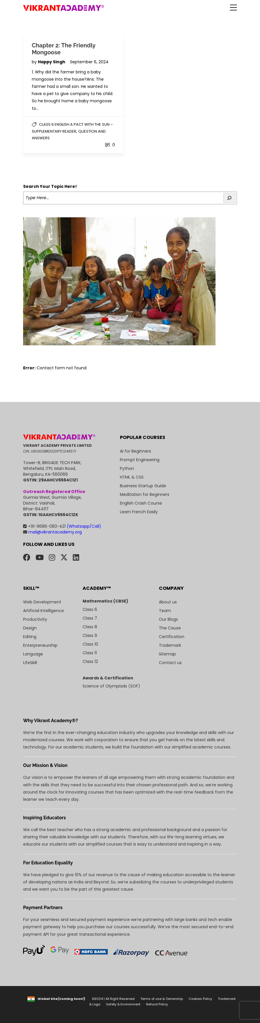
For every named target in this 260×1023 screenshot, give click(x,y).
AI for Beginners (135, 451)
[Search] (229, 198)
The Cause (170, 628)
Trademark (170, 645)
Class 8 (90, 627)
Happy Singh (52, 62)
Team (165, 611)
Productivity (35, 619)
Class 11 (90, 653)
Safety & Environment (123, 1004)
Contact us (170, 663)
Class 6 (90, 609)
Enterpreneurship (40, 645)
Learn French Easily (139, 512)
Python (127, 468)
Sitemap (167, 654)
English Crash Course (141, 503)
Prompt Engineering (139, 460)
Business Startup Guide (143, 486)
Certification (171, 637)
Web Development (42, 602)
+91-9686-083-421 (62, 526)
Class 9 (90, 635)
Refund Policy (157, 1004)
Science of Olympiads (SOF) (111, 686)
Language (33, 654)
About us (168, 602)
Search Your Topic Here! (50, 186)
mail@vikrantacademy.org (52, 532)
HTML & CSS (132, 477)
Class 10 (90, 644)
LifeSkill (30, 663)
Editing (29, 637)
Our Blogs (168, 619)
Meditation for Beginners (144, 494)
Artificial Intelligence (43, 611)
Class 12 (90, 661)
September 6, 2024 (89, 62)
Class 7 (90, 618)
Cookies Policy (200, 998)
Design (30, 628)
